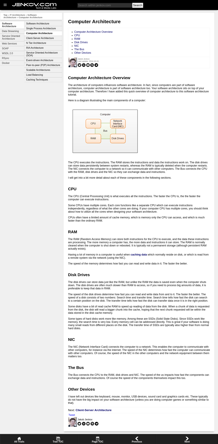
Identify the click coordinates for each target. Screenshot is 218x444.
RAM (77, 38)
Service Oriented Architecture (11, 37)
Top (5, 15)
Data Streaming (10, 31)
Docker (6, 63)
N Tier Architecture (36, 43)
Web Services (9, 43)
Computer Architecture (30, 17)
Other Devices (82, 52)
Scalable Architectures (38, 70)
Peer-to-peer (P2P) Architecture (43, 65)
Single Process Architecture (41, 28)
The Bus (79, 49)
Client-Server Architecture (40, 38)
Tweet (71, 415)
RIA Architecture (35, 48)
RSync (5, 58)
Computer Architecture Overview (93, 31)
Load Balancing (34, 75)
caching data (139, 254)
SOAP (5, 48)
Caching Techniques (37, 79)
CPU (77, 35)
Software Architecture (9, 25)
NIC (76, 45)
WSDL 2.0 (7, 53)
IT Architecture (17, 15)
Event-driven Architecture (39, 60)
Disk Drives (81, 42)
